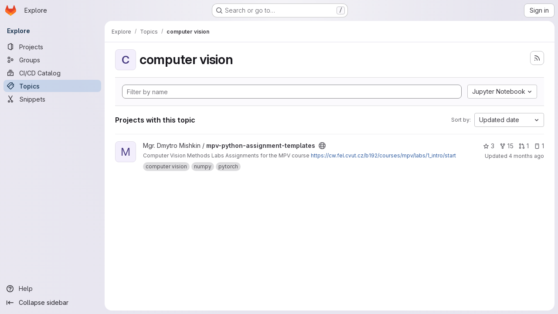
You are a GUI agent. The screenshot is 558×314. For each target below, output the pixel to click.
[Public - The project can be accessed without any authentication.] (322, 145)
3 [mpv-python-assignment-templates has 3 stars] (488, 146)
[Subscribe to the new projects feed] (537, 58)
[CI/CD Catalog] (52, 73)
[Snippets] (52, 99)
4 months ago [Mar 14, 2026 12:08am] (526, 156)
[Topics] (52, 86)
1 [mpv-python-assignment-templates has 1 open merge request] (524, 146)
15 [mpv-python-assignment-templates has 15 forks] (507, 146)
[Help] (52, 289)
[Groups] (52, 60)
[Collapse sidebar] (52, 303)
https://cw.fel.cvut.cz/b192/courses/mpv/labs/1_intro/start (383, 155)
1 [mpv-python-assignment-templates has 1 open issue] (539, 146)
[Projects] (52, 47)
